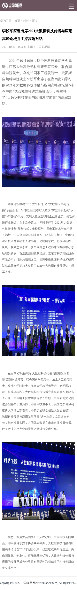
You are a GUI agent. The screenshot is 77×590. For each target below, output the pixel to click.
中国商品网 (28, 582)
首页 (17, 20)
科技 (26, 20)
